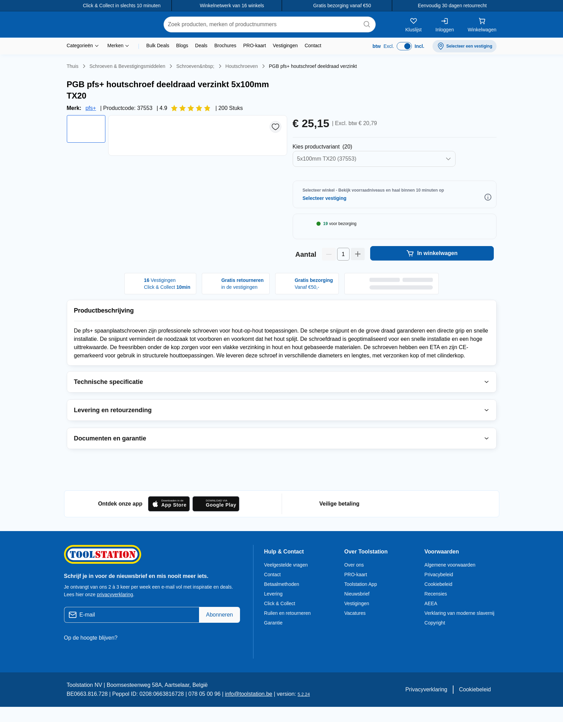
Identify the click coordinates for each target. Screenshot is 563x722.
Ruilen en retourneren (287, 629)
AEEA (430, 620)
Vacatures (355, 629)
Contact (316, 45)
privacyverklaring (115, 611)
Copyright (435, 639)
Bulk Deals (158, 45)
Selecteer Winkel (331, 186)
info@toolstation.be (239, 710)
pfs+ (89, 97)
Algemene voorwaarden (451, 581)
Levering (273, 610)
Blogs (183, 45)
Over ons (354, 581)
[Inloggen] (443, 24)
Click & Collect (280, 620)
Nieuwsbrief (357, 610)
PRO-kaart (255, 45)
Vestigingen (287, 45)
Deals (202, 45)
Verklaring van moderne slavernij (460, 629)
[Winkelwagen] (482, 24)
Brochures (226, 45)
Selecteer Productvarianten (333, 135)
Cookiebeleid (439, 600)
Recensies (436, 610)
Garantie (274, 639)
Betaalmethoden (283, 600)
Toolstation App (361, 600)
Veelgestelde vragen (287, 581)
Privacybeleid (439, 591)
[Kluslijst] (412, 24)
